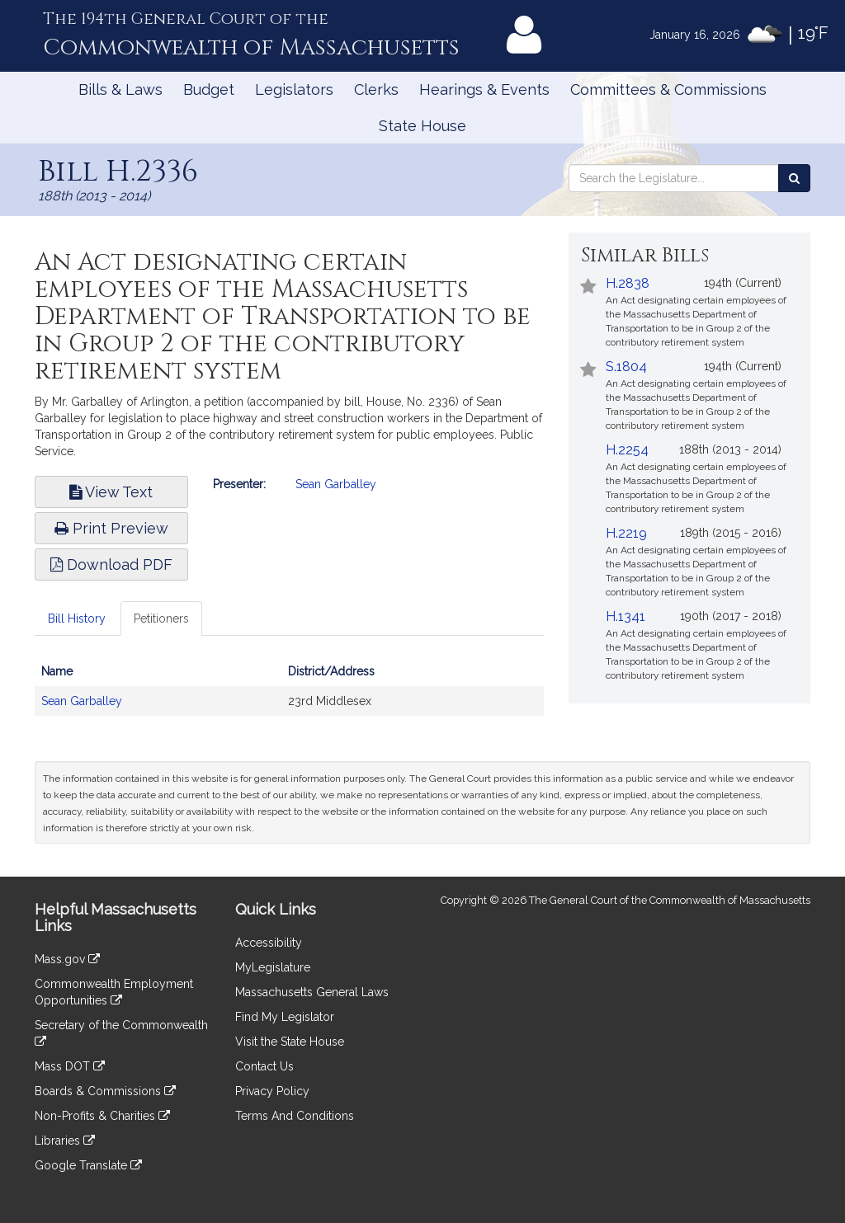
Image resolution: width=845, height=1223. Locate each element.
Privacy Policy (272, 1091)
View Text (111, 492)
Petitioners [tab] (161, 618)
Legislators (294, 89)
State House (422, 125)
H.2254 (627, 450)
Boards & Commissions (105, 1091)
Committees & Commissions (668, 89)
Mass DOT (70, 1066)
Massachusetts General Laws (312, 992)
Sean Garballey (335, 484)
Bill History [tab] (77, 618)
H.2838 (627, 283)
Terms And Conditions (294, 1115)
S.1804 (626, 366)
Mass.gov (67, 959)
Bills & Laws (120, 89)
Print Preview (111, 528)
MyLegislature (272, 967)
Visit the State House (289, 1041)
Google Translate (88, 1165)
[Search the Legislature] (794, 178)
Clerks (376, 89)
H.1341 (625, 616)
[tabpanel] (289, 694)
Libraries (65, 1140)
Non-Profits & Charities (102, 1115)
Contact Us (264, 1066)
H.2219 (626, 533)
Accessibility (268, 942)
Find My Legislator (284, 1016)
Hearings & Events (484, 89)
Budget (208, 89)
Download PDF (111, 564)
